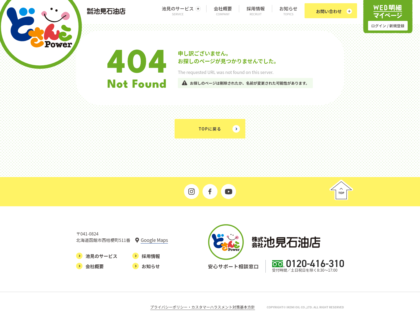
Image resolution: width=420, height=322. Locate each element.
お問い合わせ (329, 11)
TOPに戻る (210, 129)
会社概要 (223, 10)
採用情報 (255, 10)
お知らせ (288, 10)
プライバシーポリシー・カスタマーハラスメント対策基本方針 (202, 307)
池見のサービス (178, 10)
